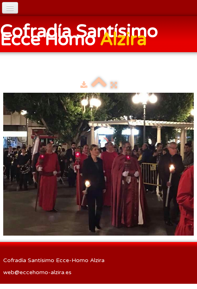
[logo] (98, 35)
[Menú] (10, 8)
